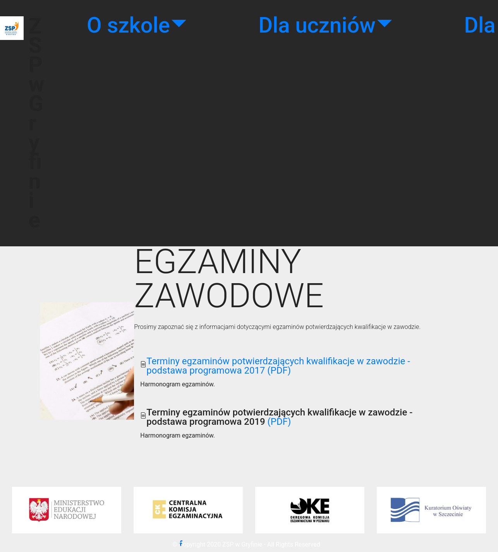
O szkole (128, 25)
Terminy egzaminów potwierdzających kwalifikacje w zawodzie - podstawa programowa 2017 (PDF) (278, 366)
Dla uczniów (316, 25)
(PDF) (278, 421)
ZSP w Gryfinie (37, 123)
